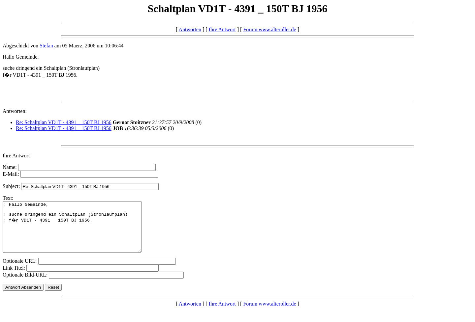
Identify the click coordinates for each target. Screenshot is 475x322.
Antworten (189, 29)
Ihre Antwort (222, 29)
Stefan (46, 45)
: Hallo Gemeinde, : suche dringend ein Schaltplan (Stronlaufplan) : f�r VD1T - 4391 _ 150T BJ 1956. (80, 231)
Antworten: (15, 111)
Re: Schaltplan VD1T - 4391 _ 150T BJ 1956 (63, 122)
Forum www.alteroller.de (269, 29)
